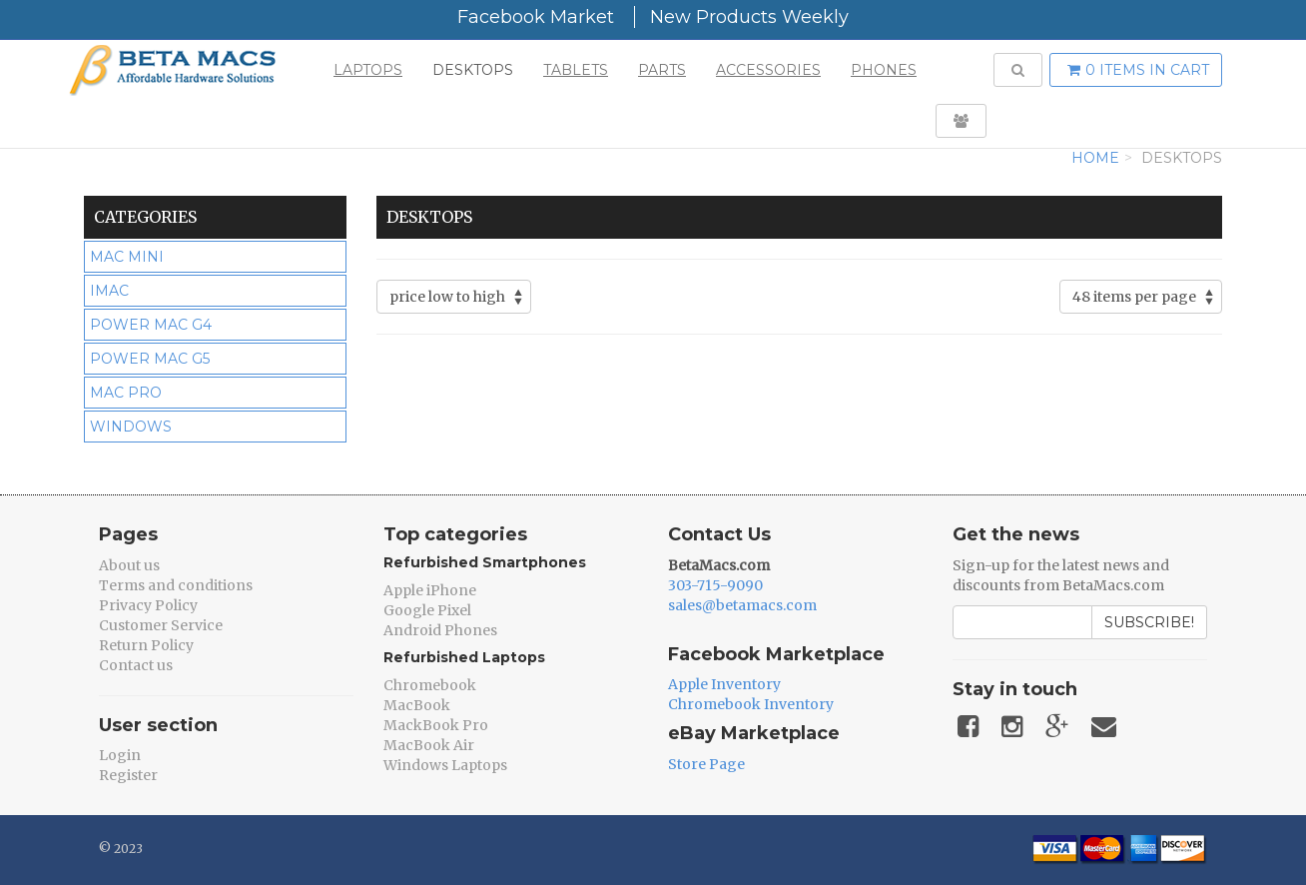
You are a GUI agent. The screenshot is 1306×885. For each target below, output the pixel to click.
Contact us (136, 665)
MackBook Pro (435, 725)
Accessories (768, 70)
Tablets (575, 70)
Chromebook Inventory (751, 704)
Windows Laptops (445, 765)
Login (120, 755)
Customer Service (161, 625)
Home (1095, 158)
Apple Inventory (724, 684)
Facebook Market (535, 17)
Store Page (706, 764)
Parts (662, 70)
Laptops (367, 70)
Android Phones (440, 630)
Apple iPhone (429, 590)
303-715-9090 (715, 585)
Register (128, 775)
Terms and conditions (176, 585)
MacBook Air (428, 745)
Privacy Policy (148, 605)
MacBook (416, 705)
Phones (884, 70)
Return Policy (146, 645)
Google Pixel (427, 610)
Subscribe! (1149, 622)
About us (129, 565)
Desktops (472, 70)
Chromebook (429, 685)
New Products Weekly (749, 17)
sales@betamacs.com (742, 605)
